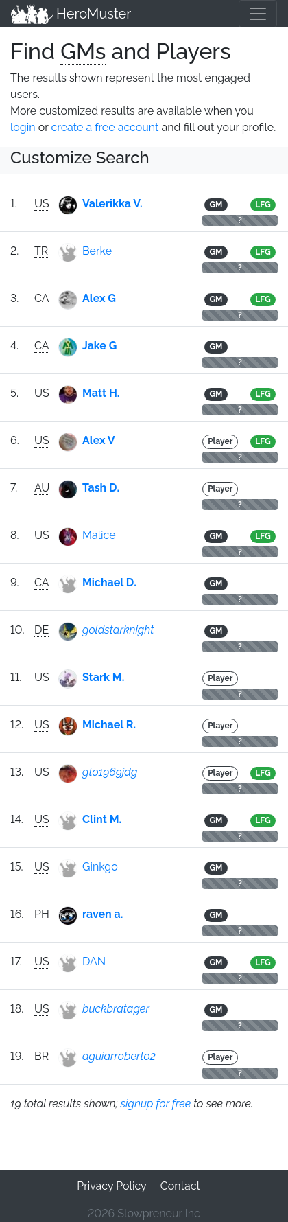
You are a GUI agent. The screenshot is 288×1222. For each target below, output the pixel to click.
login (23, 127)
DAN (94, 961)
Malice (99, 535)
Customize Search (79, 158)
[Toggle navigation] (258, 13)
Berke (97, 250)
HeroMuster (71, 13)
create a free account (105, 127)
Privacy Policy (112, 1185)
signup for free (156, 1103)
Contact (180, 1185)
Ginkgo (100, 866)
